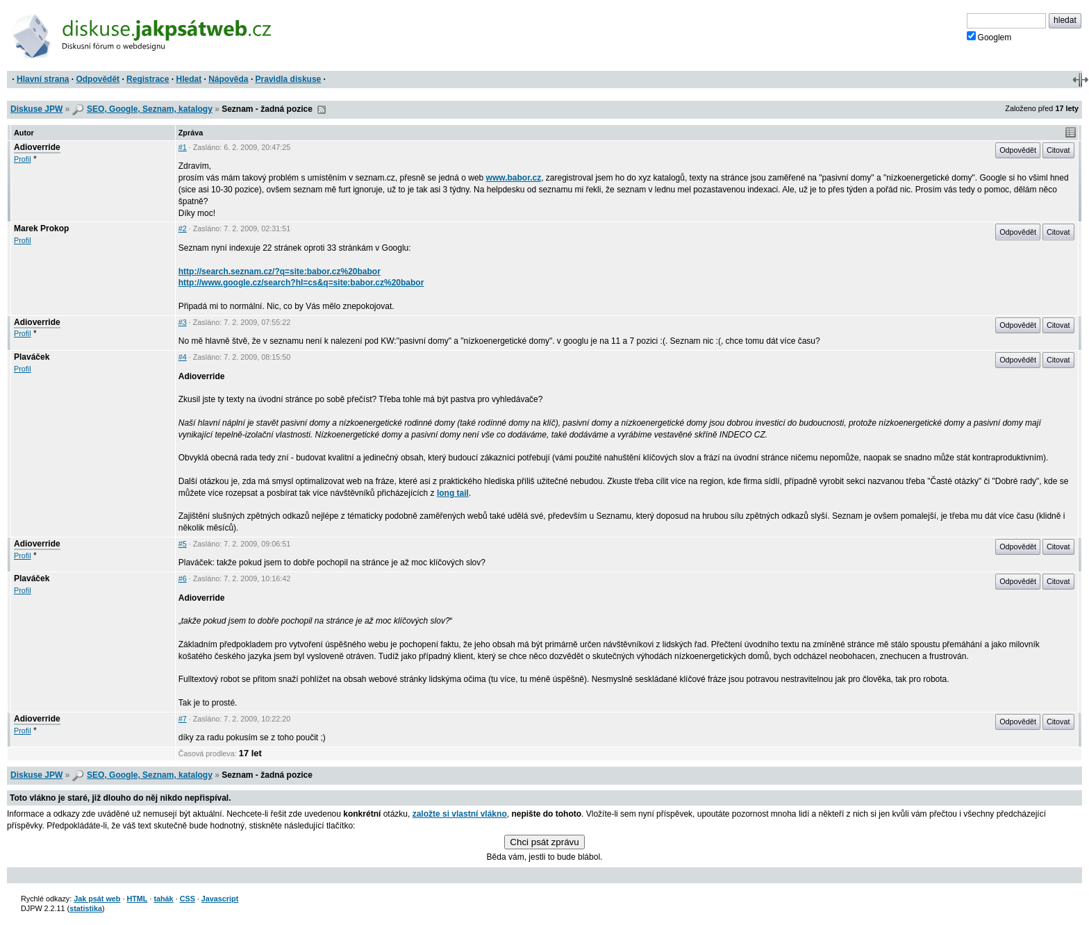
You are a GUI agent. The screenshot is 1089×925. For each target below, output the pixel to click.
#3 (182, 322)
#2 (182, 228)
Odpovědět (97, 79)
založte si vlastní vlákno (460, 814)
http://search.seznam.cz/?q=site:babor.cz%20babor (279, 271)
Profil (22, 159)
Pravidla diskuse (289, 79)
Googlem (989, 36)
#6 (182, 578)
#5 (182, 544)
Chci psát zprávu (544, 842)
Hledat (188, 79)
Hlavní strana (43, 79)
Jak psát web (97, 898)
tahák (163, 898)
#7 (182, 719)
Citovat (1058, 150)
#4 (182, 357)
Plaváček (31, 357)
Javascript (219, 898)
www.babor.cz (514, 178)
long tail (453, 493)
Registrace (147, 79)
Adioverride (37, 147)
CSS (187, 898)
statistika (85, 908)
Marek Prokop (41, 228)
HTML (136, 898)
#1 (182, 147)
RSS (321, 110)
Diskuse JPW (36, 109)
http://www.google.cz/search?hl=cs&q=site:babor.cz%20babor (301, 283)
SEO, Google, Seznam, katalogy (150, 109)
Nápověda (228, 79)
